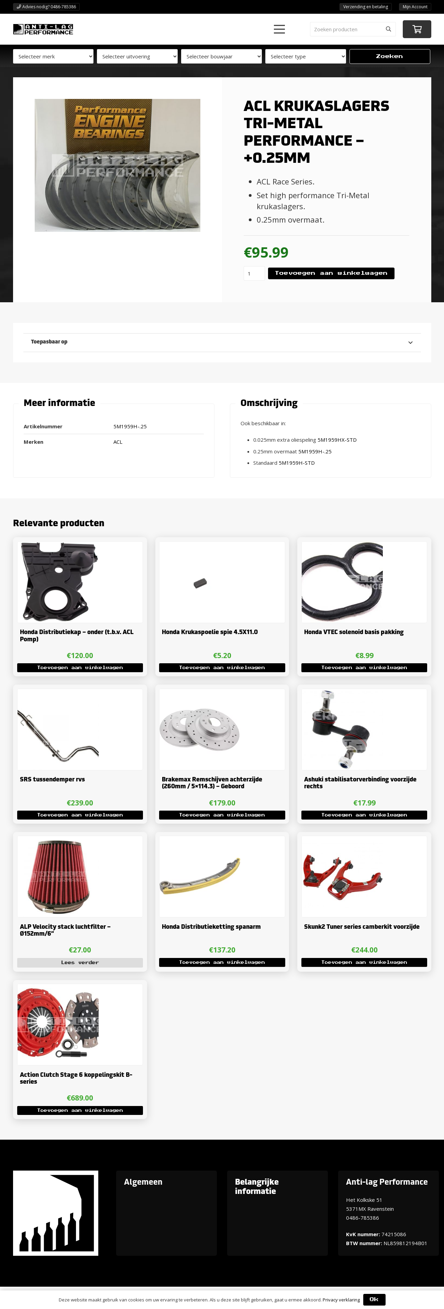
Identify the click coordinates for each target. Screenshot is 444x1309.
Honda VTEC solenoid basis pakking (354, 633)
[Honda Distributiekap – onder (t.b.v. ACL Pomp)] (57, 546)
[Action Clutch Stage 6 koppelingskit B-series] (57, 988)
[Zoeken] (388, 29)
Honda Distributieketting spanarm (211, 927)
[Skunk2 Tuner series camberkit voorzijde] (342, 840)
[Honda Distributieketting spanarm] (200, 840)
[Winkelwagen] (417, 29)
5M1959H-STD (297, 462)
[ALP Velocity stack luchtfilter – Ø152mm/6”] (57, 840)
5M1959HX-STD (337, 439)
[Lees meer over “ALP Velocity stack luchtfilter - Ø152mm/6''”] (80, 963)
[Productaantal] (254, 273)
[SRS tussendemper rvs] (57, 693)
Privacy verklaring (341, 1300)
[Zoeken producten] (353, 29)
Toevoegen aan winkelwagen (331, 273)
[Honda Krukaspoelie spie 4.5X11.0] (200, 546)
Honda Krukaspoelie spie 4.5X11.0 (210, 633)
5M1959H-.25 (315, 451)
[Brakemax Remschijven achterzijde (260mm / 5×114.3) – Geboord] (200, 693)
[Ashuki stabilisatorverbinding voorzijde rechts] (342, 693)
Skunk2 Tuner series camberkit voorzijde (362, 927)
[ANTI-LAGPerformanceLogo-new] (43, 29)
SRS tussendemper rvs (52, 780)
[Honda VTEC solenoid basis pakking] (342, 546)
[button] (279, 29)
